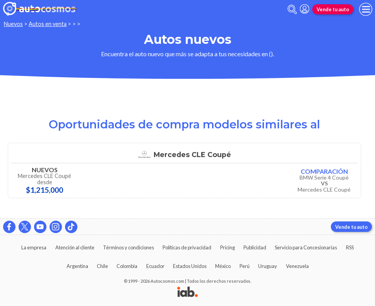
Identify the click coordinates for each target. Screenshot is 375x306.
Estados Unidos (190, 266)
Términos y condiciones (128, 247)
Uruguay (267, 266)
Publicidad (254, 247)
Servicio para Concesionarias (306, 247)
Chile (102, 266)
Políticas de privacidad (187, 247)
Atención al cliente (74, 247)
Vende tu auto (333, 9)
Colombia (126, 266)
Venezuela (297, 266)
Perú (245, 266)
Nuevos (13, 24)
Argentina (77, 266)
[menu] (365, 9)
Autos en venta (48, 24)
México (223, 266)
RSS (350, 247)
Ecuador (155, 266)
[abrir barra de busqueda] (292, 9)
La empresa (33, 247)
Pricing (227, 247)
